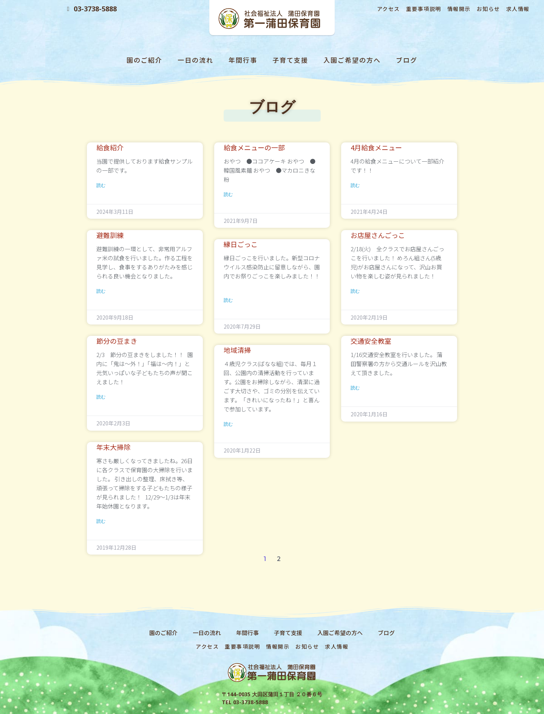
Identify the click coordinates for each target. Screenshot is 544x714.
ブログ (406, 60)
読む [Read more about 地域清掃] (228, 424)
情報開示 (459, 8)
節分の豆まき (116, 341)
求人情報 (518, 8)
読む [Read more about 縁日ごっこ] (228, 300)
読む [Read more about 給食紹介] (100, 185)
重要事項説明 (423, 8)
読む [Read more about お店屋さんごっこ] (355, 291)
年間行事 (243, 60)
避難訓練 (110, 235)
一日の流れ (195, 60)
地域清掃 (237, 350)
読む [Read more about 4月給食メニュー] (355, 185)
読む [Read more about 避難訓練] (100, 291)
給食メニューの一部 (254, 147)
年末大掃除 (113, 447)
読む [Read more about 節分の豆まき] (100, 397)
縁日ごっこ (241, 244)
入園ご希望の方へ (352, 60)
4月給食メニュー (376, 147)
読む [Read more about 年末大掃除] (100, 521)
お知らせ (488, 8)
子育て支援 (290, 60)
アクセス (388, 8)
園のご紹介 (144, 60)
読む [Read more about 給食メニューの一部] (228, 194)
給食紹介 (110, 147)
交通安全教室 (371, 341)
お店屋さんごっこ (378, 235)
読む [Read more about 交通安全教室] (355, 388)
